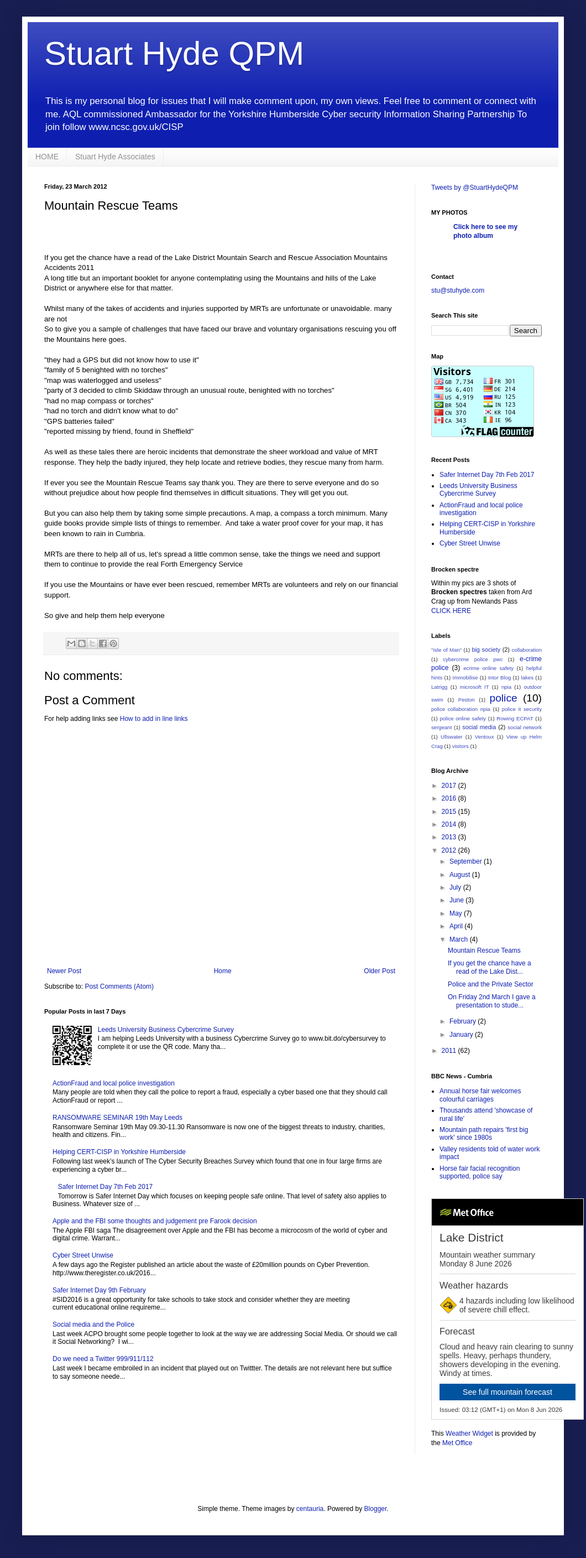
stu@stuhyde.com (457, 290)
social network (524, 727)
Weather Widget (469, 1433)
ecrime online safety (488, 668)
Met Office (457, 1443)
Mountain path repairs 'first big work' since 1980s (484, 1133)
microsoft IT (474, 687)
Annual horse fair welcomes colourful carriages (480, 1095)
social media (479, 727)
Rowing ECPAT (514, 718)
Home (223, 971)
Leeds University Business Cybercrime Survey (166, 1030)
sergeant (441, 727)
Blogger (375, 1509)
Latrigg (439, 687)
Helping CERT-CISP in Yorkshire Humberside (119, 1152)
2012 (450, 850)
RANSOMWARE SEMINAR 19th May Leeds (117, 1117)
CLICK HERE (451, 611)
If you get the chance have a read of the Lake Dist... (489, 967)
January (462, 1034)
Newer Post (64, 971)
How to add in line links (154, 719)
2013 (450, 837)
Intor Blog (499, 677)
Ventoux (484, 737)
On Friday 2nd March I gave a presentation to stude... (492, 1001)
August (460, 875)
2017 (450, 786)
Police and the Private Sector (490, 984)
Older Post (379, 971)
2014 (450, 824)
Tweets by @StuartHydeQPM (474, 187)
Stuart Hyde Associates (115, 156)
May (456, 913)
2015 (450, 812)
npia (506, 687)
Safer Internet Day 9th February (99, 1290)
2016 (450, 798)
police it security (522, 709)
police (503, 698)
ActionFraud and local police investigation (114, 1083)
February (463, 1021)
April (456, 926)
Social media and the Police (93, 1324)
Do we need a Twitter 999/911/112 (103, 1359)
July (456, 887)
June (457, 900)
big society (486, 649)
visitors (460, 746)
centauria (309, 1509)
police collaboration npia (460, 709)
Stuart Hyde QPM (174, 53)
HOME (47, 156)
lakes (527, 677)
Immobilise (465, 677)
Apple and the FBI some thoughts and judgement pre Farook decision (155, 1221)
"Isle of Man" (446, 650)
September (466, 861)
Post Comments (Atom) (119, 986)
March (459, 939)
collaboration (527, 650)
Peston (466, 700)
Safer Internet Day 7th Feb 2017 (105, 1187)
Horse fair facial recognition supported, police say (480, 1172)
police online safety (463, 718)
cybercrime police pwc (473, 659)
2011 (450, 1051)
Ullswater (451, 737)
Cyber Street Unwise (83, 1255)
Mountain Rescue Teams (484, 950)
